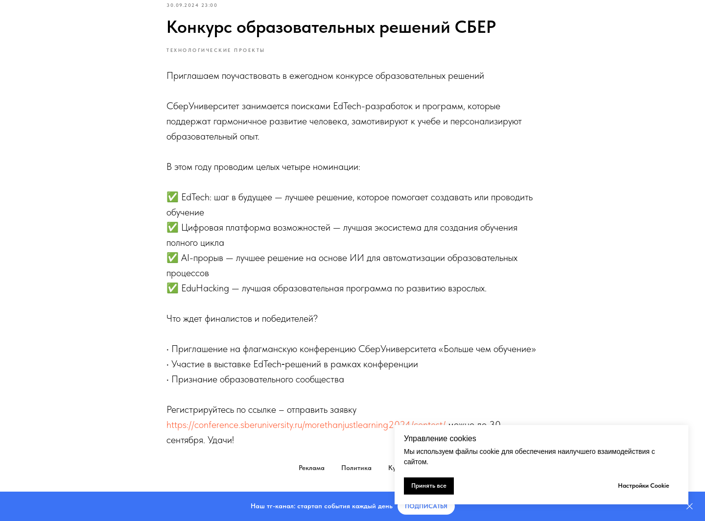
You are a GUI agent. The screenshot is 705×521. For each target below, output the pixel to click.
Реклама (312, 468)
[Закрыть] (689, 506)
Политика (356, 468)
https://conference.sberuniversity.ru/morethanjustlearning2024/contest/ (306, 424)
